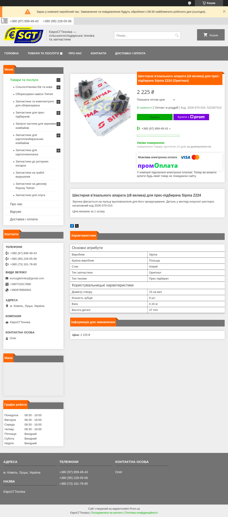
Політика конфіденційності (141, 512)
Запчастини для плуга (30, 195)
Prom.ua (135, 508)
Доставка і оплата (130, 53)
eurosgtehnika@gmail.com (27, 278)
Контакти (98, 53)
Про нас (75, 53)
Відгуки (15, 211)
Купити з (191, 117)
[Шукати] (177, 35)
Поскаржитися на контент (107, 512)
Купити (154, 117)
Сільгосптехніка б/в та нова (34, 87)
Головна (11, 53)
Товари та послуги (43, 53)
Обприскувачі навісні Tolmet (34, 94)
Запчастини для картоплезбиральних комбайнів (29, 139)
